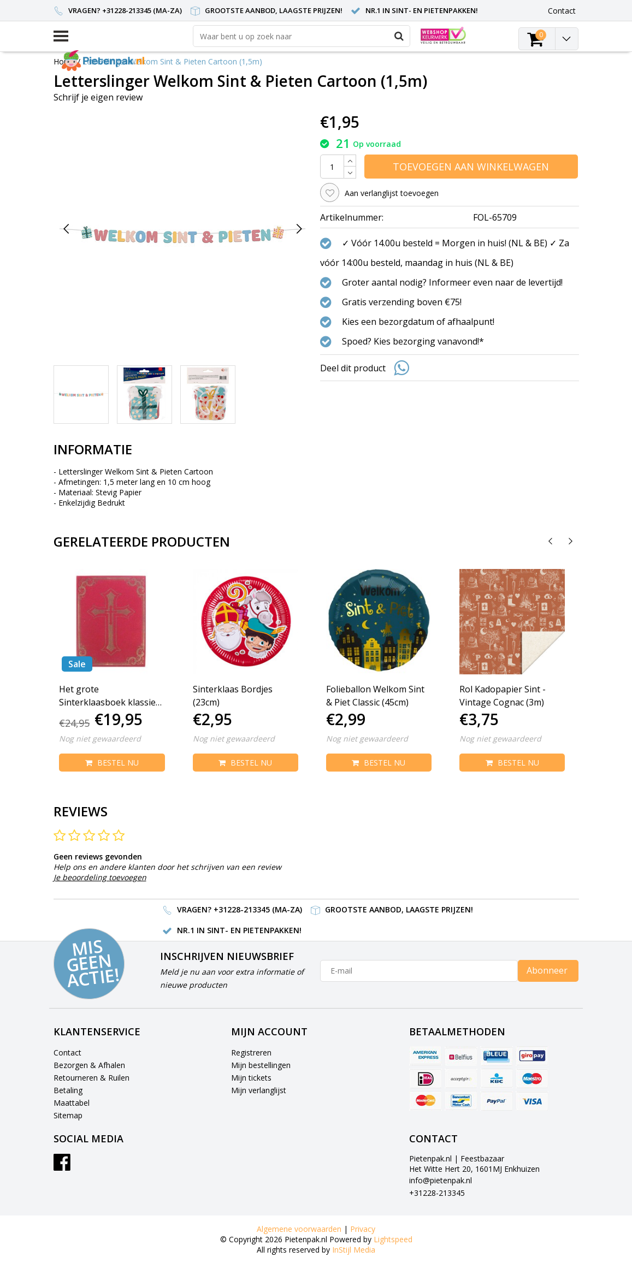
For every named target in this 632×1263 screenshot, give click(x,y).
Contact (67, 1052)
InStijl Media (353, 1249)
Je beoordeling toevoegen (100, 877)
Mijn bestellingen (261, 1065)
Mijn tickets (251, 1077)
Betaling (68, 1090)
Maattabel (72, 1103)
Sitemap (68, 1115)
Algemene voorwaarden (299, 1229)
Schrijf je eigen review (98, 97)
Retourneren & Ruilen (91, 1077)
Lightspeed (393, 1239)
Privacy (362, 1229)
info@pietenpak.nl (440, 1180)
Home (64, 61)
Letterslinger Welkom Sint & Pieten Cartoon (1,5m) (172, 61)
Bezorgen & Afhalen (89, 1065)
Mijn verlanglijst (258, 1090)
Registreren (251, 1052)
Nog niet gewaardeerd (100, 738)
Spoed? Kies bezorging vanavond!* (413, 341)
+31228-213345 (437, 1193)
